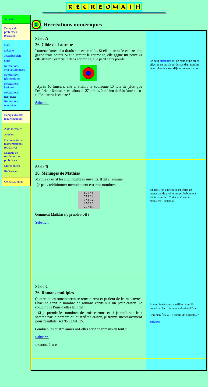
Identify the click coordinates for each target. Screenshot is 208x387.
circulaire (165, 60)
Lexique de (11, 152)
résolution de (12, 156)
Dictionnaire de (13, 140)
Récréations (11, 83)
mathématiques (13, 143)
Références (11, 171)
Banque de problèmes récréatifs (10, 31)
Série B (41, 167)
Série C (41, 286)
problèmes (10, 160)
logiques (9, 87)
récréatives (10, 147)
